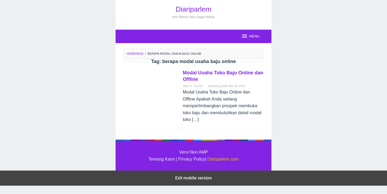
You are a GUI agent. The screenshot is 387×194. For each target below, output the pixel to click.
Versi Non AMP (193, 152)
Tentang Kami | (163, 159)
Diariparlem (194, 9)
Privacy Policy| (192, 159)
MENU (250, 36)
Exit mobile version (193, 178)
